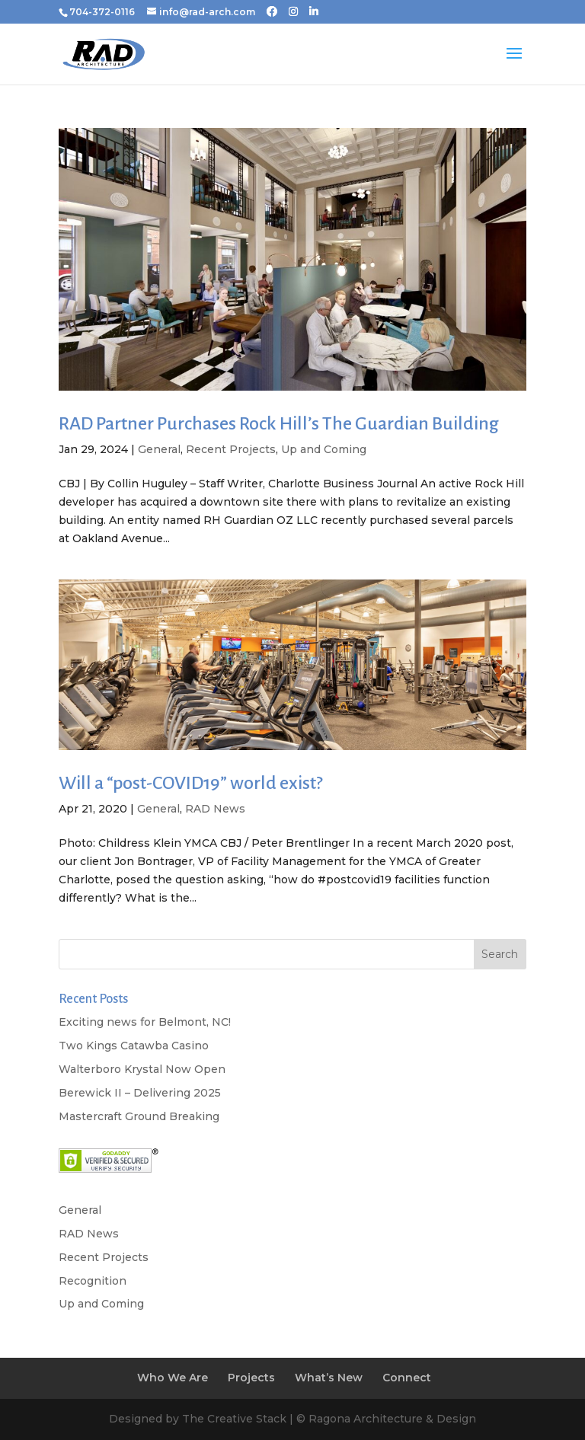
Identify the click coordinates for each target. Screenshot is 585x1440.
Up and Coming (323, 449)
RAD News (215, 809)
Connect (406, 1377)
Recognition (92, 1281)
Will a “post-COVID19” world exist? (190, 783)
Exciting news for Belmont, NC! (145, 1022)
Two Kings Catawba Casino (134, 1045)
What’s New (329, 1377)
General (159, 449)
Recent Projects (231, 449)
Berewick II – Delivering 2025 (140, 1093)
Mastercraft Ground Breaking (139, 1116)
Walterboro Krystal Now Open (142, 1069)
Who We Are (172, 1377)
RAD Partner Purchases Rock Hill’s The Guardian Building (279, 423)
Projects (251, 1377)
